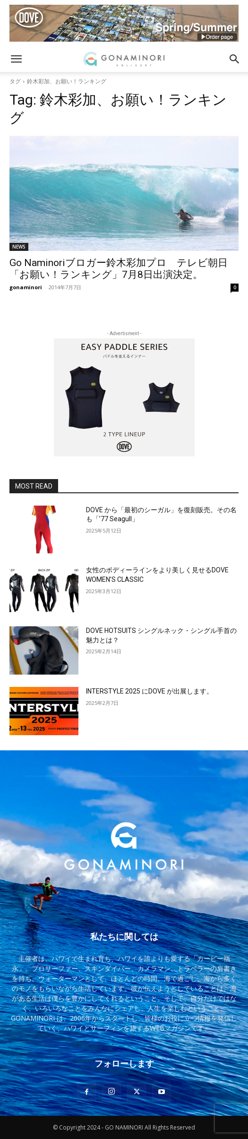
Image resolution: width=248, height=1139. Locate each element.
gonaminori (25, 287)
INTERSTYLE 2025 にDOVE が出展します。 (149, 691)
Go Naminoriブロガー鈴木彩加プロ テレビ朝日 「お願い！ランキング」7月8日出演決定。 (123, 268)
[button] (16, 59)
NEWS (19, 246)
